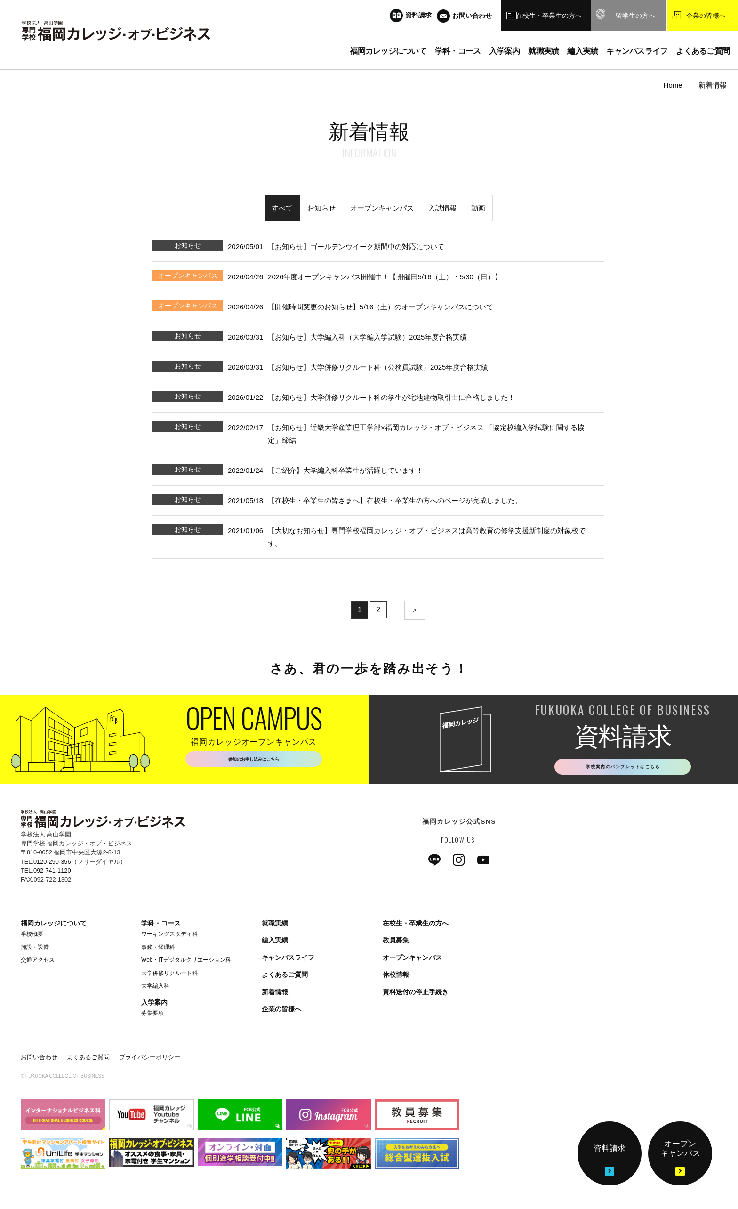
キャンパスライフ (288, 960)
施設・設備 (35, 949)
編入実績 (275, 943)
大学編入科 (155, 988)
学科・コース (161, 926)
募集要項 (152, 1016)
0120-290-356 (52, 864)
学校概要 (32, 936)
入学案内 (154, 1005)
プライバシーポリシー (149, 1059)
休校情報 (396, 977)
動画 (478, 208)
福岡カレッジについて (54, 926)
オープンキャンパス (382, 208)
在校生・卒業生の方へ (416, 926)
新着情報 (275, 994)
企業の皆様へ (281, 1011)
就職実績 (275, 926)
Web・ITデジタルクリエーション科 (186, 962)
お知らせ (321, 208)
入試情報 (442, 208)
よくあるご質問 (285, 977)
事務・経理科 (158, 949)
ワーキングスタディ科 (169, 936)
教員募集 (396, 943)
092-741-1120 (52, 872)
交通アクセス (38, 962)
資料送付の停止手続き (416, 994)
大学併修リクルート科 (169, 975)
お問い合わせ (39, 1059)
